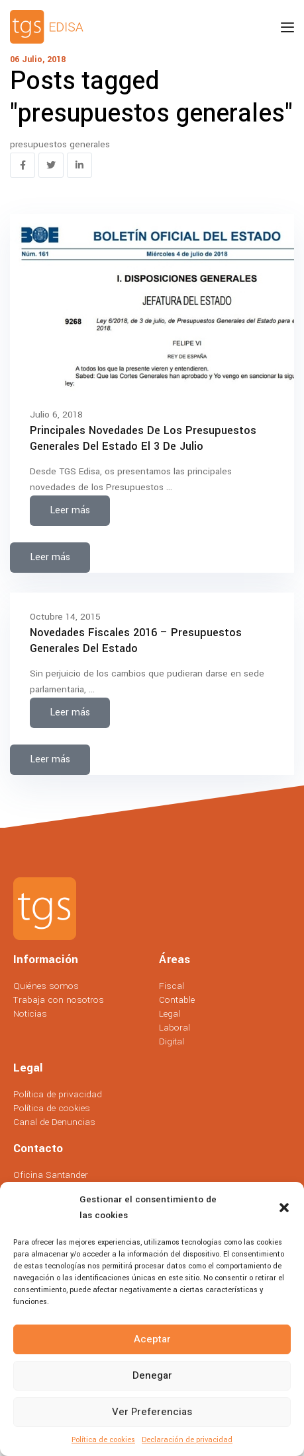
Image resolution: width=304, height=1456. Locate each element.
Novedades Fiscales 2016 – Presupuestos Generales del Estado (136, 640)
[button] (284, 1207)
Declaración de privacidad (187, 1440)
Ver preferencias (152, 1411)
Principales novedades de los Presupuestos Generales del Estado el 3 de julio (143, 438)
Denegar (152, 1375)
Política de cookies (103, 1440)
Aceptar (152, 1339)
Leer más (70, 510)
